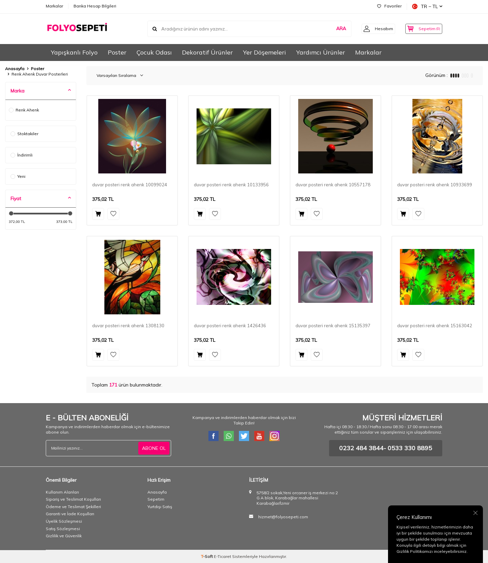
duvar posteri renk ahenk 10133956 (231, 184)
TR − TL (427, 6)
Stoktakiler (24, 133)
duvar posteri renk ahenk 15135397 (333, 325)
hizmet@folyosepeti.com (283, 516)
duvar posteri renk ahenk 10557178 (333, 184)
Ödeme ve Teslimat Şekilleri (73, 506)
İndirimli (22, 155)
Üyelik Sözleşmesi (64, 521)
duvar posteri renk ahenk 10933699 (434, 184)
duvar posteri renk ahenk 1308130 (128, 325)
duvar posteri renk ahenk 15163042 (434, 325)
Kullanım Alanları (62, 492)
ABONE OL (154, 448)
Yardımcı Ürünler (320, 52)
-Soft (207, 556)
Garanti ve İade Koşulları (70, 513)
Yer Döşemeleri (264, 52)
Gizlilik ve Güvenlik (64, 535)
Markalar (54, 5)
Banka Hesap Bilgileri (95, 5)
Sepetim (155, 499)
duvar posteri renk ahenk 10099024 (129, 184)
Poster (117, 52)
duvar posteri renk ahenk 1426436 (230, 325)
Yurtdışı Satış (159, 506)
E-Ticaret (222, 556)
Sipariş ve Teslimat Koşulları (73, 499)
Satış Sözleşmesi (63, 528)
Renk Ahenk (24, 109)
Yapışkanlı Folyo (74, 52)
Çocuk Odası (154, 52)
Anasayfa (14, 68)
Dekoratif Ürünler (207, 52)
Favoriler (389, 5)
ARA (334, 28)
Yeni (18, 176)
